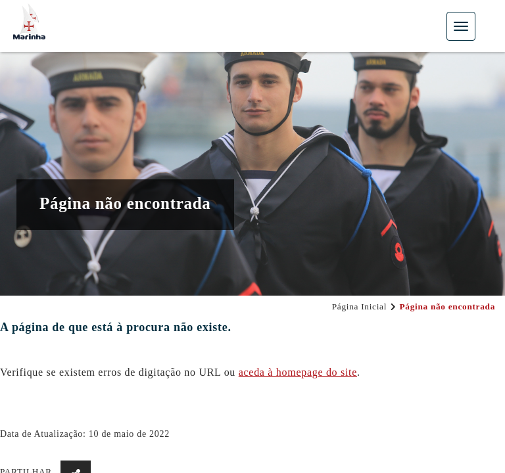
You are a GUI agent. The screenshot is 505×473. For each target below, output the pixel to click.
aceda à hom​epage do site (298, 372)
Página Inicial (359, 306)
